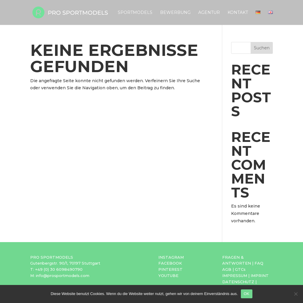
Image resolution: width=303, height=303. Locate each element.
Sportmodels (135, 12)
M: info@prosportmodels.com (59, 275)
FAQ (258, 263)
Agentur (209, 12)
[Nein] (296, 294)
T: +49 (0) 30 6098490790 (56, 269)
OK (246, 293)
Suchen (262, 48)
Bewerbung (175, 12)
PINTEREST (170, 269)
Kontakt (238, 12)
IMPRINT (260, 275)
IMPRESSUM (234, 275)
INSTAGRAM (171, 257)
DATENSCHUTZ (238, 281)
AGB (226, 269)
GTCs (240, 269)
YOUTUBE (168, 275)
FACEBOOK (170, 263)
